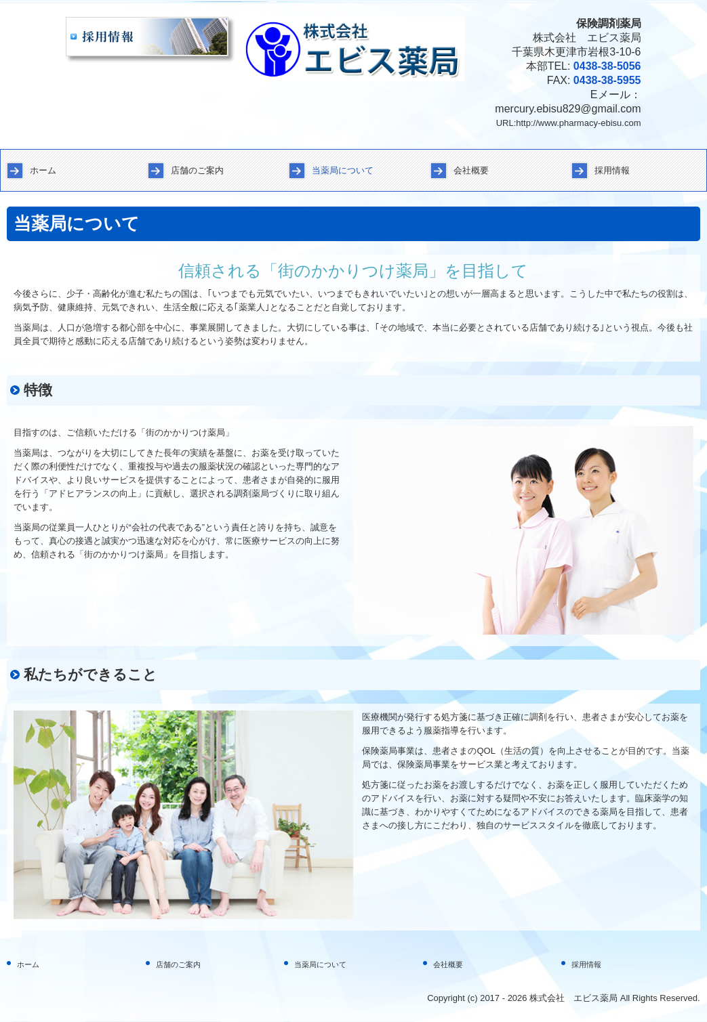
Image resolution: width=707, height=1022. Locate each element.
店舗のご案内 (197, 170)
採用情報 (612, 170)
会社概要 (471, 170)
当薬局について (342, 170)
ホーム (43, 170)
